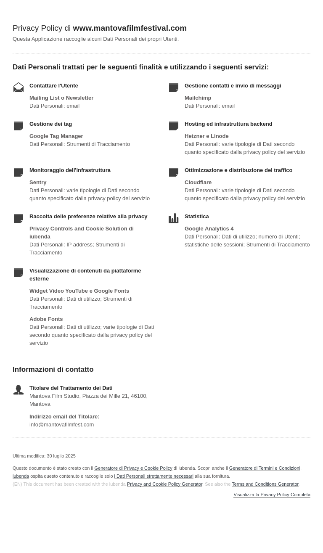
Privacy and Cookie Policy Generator (164, 484)
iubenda (21, 476)
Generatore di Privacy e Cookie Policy (133, 468)
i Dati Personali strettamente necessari (153, 476)
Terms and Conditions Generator (265, 484)
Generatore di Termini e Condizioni (264, 468)
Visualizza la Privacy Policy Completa (271, 494)
